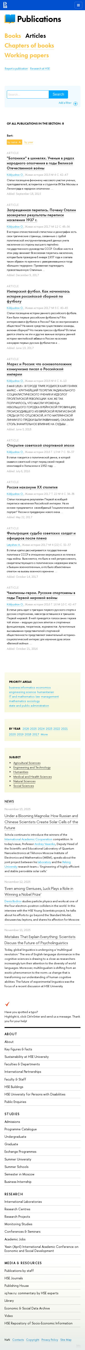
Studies (12, 1114)
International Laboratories (23, 1201)
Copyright (32, 1340)
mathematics (17, 701)
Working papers (27, 55)
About (11, 1034)
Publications (39, 19)
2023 (49, 729)
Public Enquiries (15, 1102)
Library (9, 1300)
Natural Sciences (24, 781)
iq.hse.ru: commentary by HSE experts (31, 1293)
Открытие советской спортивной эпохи (40, 445)
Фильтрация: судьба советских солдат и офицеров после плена (41, 536)
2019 (20, 734)
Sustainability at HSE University (27, 1056)
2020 (12, 734)
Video (9, 1316)
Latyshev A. (14, 545)
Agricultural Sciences (26, 763)
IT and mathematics (21, 696)
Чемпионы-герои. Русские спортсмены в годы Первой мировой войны (41, 595)
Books (13, 36)
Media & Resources (23, 1263)
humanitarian (45, 692)
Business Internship (18, 1181)
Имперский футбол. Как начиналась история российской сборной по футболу (38, 296)
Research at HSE (40, 68)
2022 (56, 729)
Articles (35, 36)
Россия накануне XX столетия (32, 487)
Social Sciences (23, 786)
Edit (78, 1345)
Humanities (20, 772)
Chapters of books (29, 45)
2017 (35, 734)
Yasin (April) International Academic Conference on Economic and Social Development (41, 1248)
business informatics (22, 687)
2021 (64, 729)
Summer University (18, 1159)
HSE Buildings (14, 1087)
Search (58, 94)
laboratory (44, 862)
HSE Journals (14, 1278)
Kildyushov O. (15, 175)
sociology (33, 701)
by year (28, 142)
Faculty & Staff (15, 1079)
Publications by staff (19, 1270)
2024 (41, 729)
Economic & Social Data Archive (27, 1308)
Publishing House (17, 1285)
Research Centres (17, 1209)
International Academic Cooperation (28, 839)
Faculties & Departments (22, 1064)
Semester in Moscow (19, 1174)
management (50, 696)
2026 (26, 729)
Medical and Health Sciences (32, 777)
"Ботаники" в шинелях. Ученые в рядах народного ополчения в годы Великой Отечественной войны (40, 163)
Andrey (39, 844)
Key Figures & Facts (18, 1049)
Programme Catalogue (21, 1129)
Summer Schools (16, 1167)
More (44, 734)
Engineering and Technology (32, 767)
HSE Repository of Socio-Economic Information (39, 1323)
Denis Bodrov (13, 901)
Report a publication (16, 68)
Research (14, 1194)
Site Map (66, 1340)
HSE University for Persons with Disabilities (35, 1094)
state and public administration (29, 705)
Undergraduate (15, 1136)
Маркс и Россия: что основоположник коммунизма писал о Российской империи (39, 368)
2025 (33, 729)
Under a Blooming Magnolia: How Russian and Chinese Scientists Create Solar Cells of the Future (41, 821)
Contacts (18, 1340)
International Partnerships (23, 1071)
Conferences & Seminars (22, 1231)
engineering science (22, 692)
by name (12, 142)
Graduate (11, 1144)
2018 (28, 734)
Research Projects (17, 1216)
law (38, 696)
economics (43, 687)
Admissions (12, 1121)
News (9, 801)
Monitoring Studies (18, 1224)
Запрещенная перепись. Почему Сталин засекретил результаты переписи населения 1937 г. (41, 214)
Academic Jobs (15, 1239)
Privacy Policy (49, 1340)
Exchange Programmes (20, 1151)
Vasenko (49, 844)
